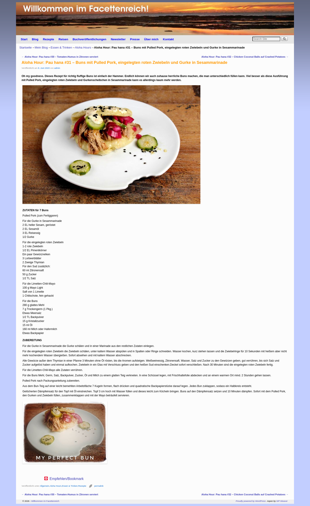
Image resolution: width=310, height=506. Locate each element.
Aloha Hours (83, 47)
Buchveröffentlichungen (89, 39)
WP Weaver (282, 501)
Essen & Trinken (61, 47)
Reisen (63, 39)
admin (57, 68)
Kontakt (168, 39)
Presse (135, 39)
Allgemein (44, 486)
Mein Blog (41, 47)
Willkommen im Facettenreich (45, 501)
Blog (35, 39)
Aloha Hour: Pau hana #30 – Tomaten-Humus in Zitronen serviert (60, 56)
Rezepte (48, 39)
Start (24, 39)
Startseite (25, 47)
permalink (99, 486)
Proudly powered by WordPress (251, 501)
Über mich (151, 39)
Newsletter (118, 39)
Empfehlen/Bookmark (67, 479)
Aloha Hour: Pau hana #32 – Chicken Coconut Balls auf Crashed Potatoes (244, 56)
